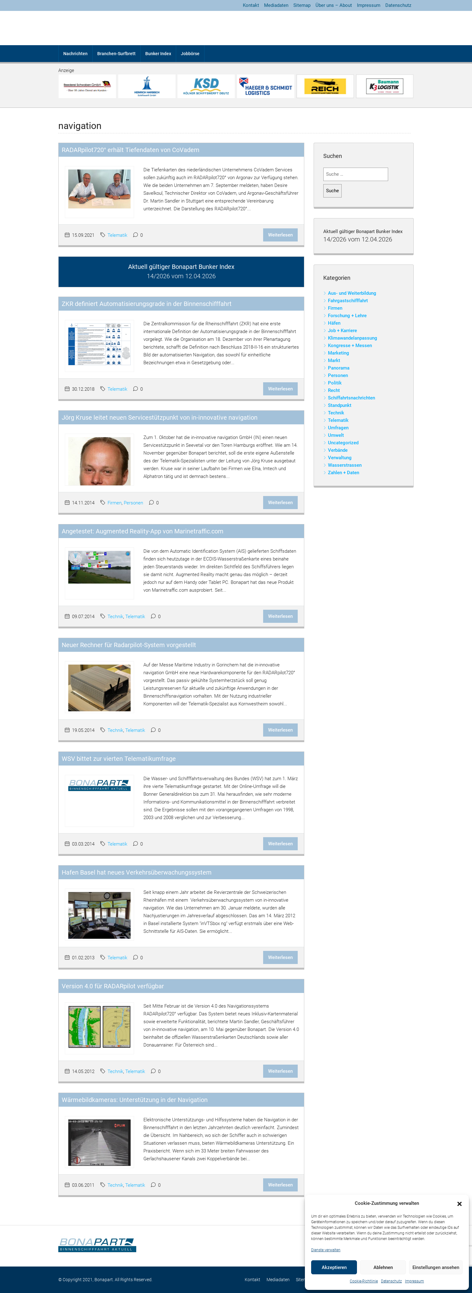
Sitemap (302, 5)
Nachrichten (75, 53)
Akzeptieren (334, 1267)
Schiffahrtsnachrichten (351, 398)
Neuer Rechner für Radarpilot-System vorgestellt (129, 645)
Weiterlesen (280, 235)
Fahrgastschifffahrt (348, 300)
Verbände (338, 450)
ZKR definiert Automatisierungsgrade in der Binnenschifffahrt (147, 304)
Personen (133, 503)
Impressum (414, 1281)
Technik (115, 616)
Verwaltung (340, 457)
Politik (335, 383)
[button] (459, 1203)
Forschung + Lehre (347, 315)
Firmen (115, 503)
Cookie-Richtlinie (364, 1281)
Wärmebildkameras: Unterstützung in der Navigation (135, 1100)
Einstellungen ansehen (435, 1267)
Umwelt (336, 435)
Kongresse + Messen (350, 345)
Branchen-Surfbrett (116, 53)
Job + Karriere (342, 330)
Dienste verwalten (325, 1250)
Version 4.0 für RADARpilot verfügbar (113, 986)
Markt (334, 360)
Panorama (338, 368)
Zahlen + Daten (343, 472)
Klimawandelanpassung (352, 338)
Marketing (338, 353)
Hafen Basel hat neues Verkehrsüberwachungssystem (137, 872)
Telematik (117, 235)
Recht (334, 390)
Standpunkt (339, 405)
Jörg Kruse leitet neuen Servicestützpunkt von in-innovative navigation (160, 417)
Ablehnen (383, 1267)
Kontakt (251, 5)
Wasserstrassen (345, 465)
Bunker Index (158, 53)
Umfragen (338, 428)
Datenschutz (391, 1281)
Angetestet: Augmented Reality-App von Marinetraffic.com (143, 531)
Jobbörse (190, 53)
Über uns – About (333, 5)
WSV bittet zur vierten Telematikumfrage (119, 758)
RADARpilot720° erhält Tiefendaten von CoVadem (131, 150)
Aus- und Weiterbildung (352, 293)
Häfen (334, 323)
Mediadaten (276, 5)
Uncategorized (343, 443)
